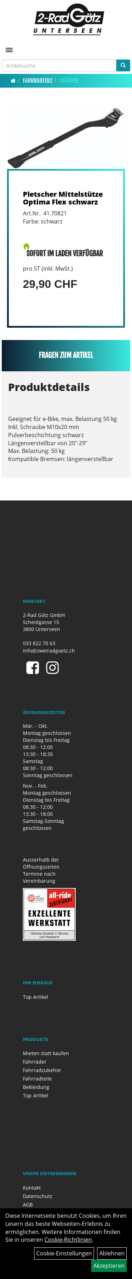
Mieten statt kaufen (46, 1053)
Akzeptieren (109, 1265)
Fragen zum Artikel (66, 355)
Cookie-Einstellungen (64, 1253)
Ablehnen (112, 1253)
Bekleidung (36, 1087)
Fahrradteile (37, 80)
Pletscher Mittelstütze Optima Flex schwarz (63, 198)
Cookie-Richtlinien (68, 1239)
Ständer (68, 80)
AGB (28, 1204)
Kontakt (32, 1187)
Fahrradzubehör (42, 1070)
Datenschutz (37, 1196)
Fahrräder (34, 1061)
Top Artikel (35, 997)
